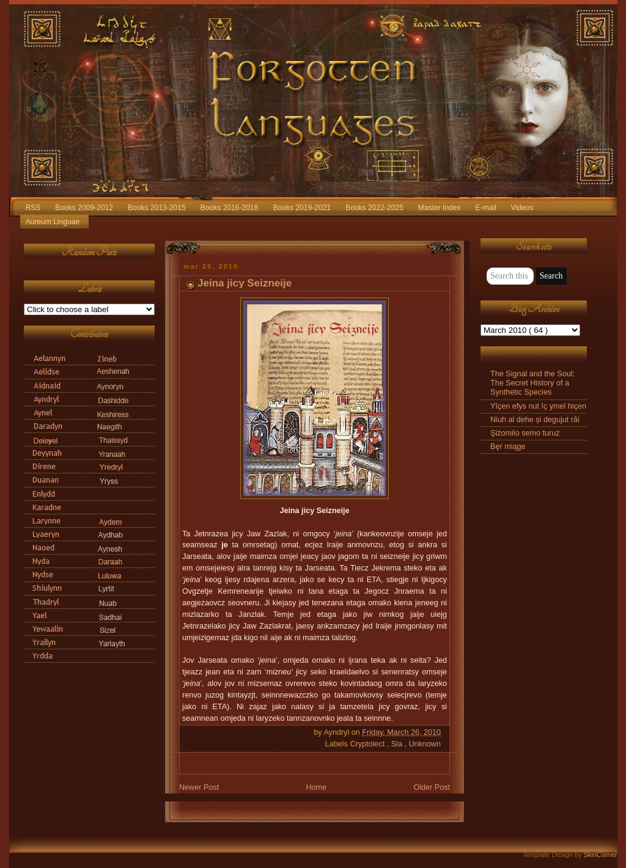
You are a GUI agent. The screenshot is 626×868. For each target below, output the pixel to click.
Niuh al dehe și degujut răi (535, 419)
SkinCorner (600, 854)
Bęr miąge (507, 446)
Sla (398, 744)
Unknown (424, 744)
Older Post (431, 787)
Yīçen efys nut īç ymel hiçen (538, 406)
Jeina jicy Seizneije (244, 283)
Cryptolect (368, 744)
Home (316, 787)
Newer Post (199, 787)
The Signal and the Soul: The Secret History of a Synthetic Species (532, 383)
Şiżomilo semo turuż (525, 433)
